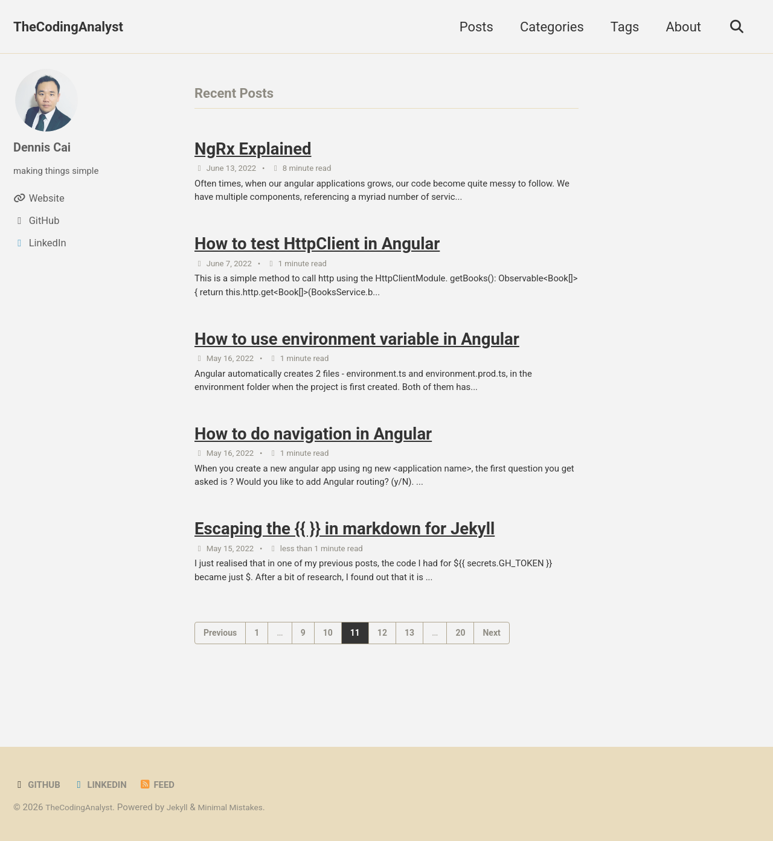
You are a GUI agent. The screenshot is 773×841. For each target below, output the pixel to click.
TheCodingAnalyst (68, 26)
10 (328, 667)
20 (460, 667)
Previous (220, 667)
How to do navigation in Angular (313, 457)
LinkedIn (105, 784)
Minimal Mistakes (243, 807)
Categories (547, 26)
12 (382, 667)
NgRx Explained (253, 152)
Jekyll (185, 807)
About (678, 26)
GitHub (38, 784)
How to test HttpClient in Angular (317, 254)
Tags (619, 26)
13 (409, 667)
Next (491, 667)
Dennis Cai (45, 147)
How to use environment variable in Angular (356, 355)
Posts (471, 26)
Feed (166, 784)
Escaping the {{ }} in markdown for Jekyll (344, 558)
